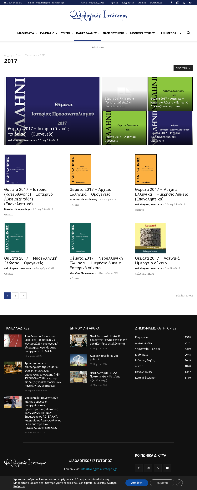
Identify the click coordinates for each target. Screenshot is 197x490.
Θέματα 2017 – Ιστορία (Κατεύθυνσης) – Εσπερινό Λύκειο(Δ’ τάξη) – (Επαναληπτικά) (28, 196)
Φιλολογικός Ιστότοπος (21, 140)
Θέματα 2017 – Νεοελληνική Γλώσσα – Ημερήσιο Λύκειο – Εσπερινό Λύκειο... (97, 263)
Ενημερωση (171, 33)
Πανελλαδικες (88, 33)
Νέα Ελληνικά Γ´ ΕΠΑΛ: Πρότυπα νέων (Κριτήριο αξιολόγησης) (105, 376)
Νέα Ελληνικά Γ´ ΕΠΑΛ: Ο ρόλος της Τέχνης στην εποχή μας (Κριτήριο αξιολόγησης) (108, 340)
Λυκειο (67, 33)
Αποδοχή (137, 482)
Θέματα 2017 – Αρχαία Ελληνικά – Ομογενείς (90, 192)
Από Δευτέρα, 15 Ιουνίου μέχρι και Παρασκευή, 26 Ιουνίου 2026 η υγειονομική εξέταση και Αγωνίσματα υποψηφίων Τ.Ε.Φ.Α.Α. (41, 344)
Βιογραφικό (128, 2)
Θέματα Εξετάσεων (26, 55)
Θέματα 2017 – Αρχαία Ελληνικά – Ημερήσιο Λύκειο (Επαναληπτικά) (161, 194)
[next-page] (23, 295)
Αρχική (114, 2)
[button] (188, 33)
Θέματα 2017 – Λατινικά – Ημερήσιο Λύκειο (159, 260)
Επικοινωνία (156, 2)
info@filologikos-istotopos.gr (49, 2)
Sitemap (142, 2)
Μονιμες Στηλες (144, 33)
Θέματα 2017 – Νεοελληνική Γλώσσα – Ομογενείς (30, 260)
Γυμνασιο (49, 33)
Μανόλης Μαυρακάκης (17, 209)
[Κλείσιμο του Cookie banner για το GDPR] (179, 482)
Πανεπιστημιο (115, 33)
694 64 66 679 (15, 2)
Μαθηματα (27, 33)
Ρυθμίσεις (19, 486)
